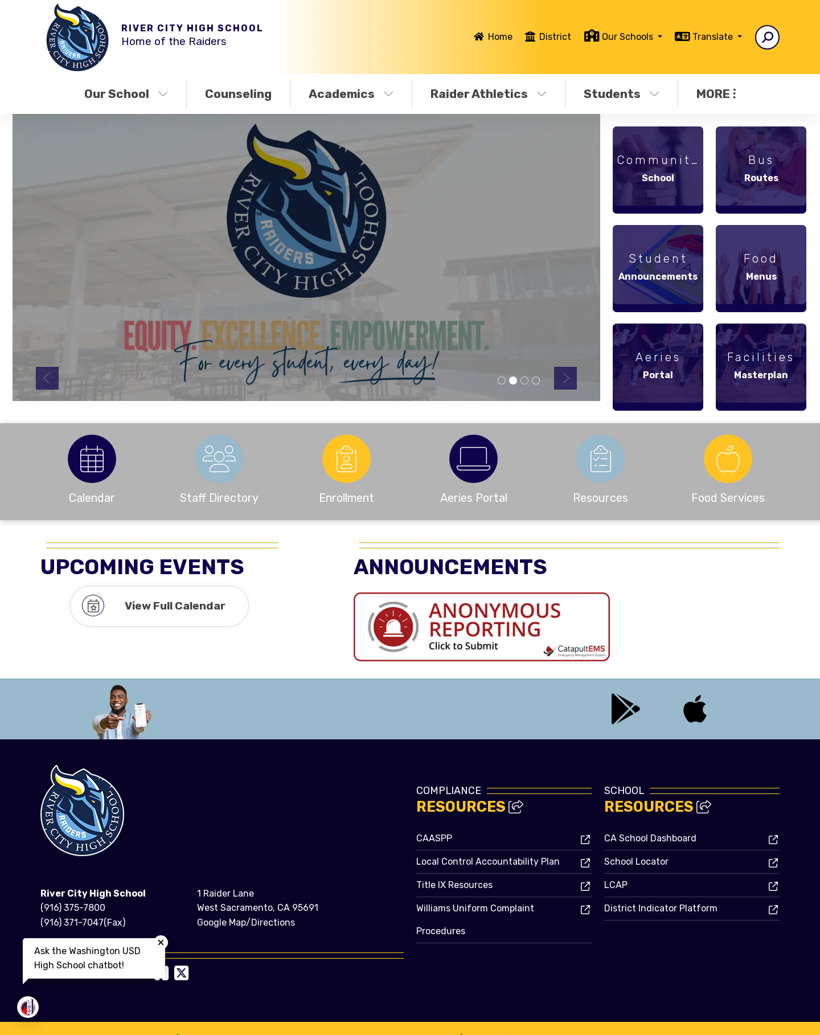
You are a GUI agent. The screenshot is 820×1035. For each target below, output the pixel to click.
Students (621, 94)
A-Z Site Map (749, 1017)
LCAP (616, 862)
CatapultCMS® (406, 1015)
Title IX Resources (454, 862)
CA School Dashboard (650, 816)
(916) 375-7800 (72, 885)
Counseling (238, 94)
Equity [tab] (513, 381)
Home (500, 36)
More (716, 94)
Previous (47, 378)
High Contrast (689, 1017)
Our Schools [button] (628, 36)
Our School (126, 94)
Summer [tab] (501, 381)
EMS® (449, 1015)
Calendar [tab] (536, 381)
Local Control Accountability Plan (488, 839)
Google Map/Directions (246, 900)
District (555, 36)
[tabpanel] (307, 257)
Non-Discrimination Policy (599, 1017)
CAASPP (434, 816)
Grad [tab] (524, 381)
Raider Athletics (488, 94)
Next (565, 378)
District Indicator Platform (661, 886)
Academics (351, 94)
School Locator (636, 839)
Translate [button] (713, 36)
